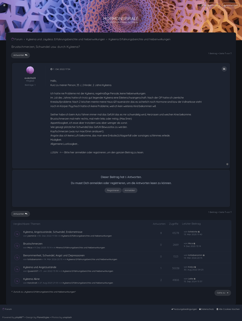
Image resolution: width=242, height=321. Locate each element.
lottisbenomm (34, 259)
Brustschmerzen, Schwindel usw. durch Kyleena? (45, 47)
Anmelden (130, 190)
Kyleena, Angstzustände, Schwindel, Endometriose (52, 231)
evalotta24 (30, 78)
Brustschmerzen (32, 243)
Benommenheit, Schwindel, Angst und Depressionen (54, 255)
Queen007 (32, 271)
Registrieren (113, 190)
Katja (191, 266)
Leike (190, 278)
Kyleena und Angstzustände (39, 267)
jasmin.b (31, 235)
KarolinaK (32, 282)
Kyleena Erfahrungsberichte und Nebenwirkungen (86, 235)
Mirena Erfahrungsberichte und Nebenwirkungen (80, 247)
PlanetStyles (43, 317)
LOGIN (54, 152)
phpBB (18, 317)
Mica (29, 247)
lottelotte (192, 231)
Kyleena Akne (31, 278)
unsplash (67, 317)
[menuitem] (231, 5)
